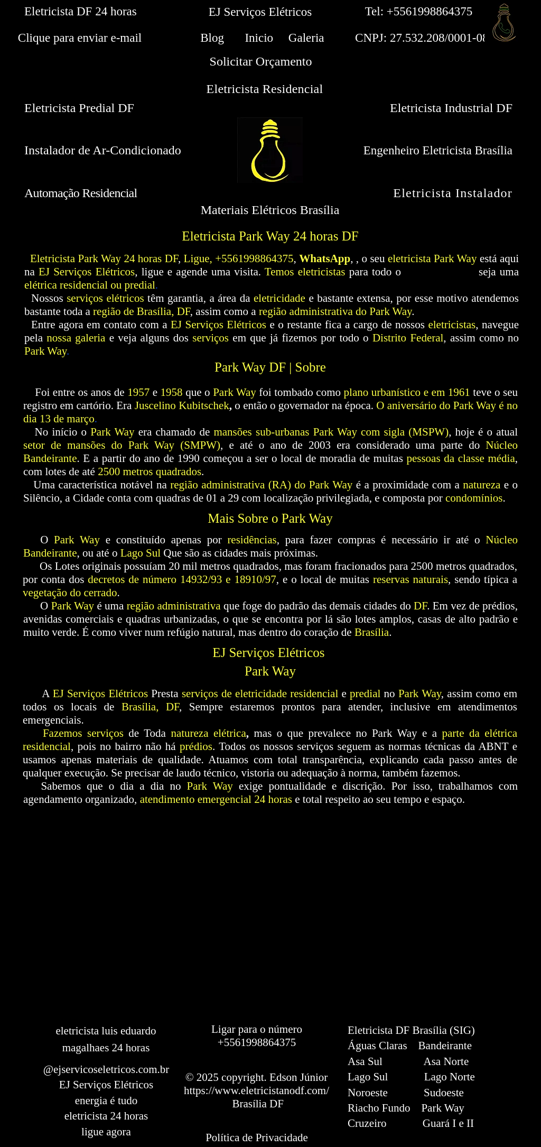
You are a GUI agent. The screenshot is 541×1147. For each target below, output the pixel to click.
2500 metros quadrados (149, 471)
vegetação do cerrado (70, 592)
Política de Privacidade (257, 1137)
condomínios (474, 498)
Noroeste (368, 1092)
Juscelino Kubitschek (182, 405)
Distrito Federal (407, 337)
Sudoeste (444, 1092)
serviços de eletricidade (234, 693)
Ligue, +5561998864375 (239, 258)
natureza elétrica (208, 733)
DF (420, 605)
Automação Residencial (80, 193)
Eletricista (52, 258)
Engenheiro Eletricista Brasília (437, 150)
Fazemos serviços (83, 733)
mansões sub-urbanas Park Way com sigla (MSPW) (331, 432)
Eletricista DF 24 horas (80, 11)
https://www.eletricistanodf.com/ (256, 1090)
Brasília (372, 632)
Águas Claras (377, 1045)
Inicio (259, 37)
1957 (138, 392)
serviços (210, 337)
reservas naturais (410, 579)
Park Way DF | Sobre (270, 367)
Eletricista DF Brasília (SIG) (411, 1030)
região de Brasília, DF (141, 311)
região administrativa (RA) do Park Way (261, 484)
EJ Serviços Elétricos (218, 324)
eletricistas (451, 324)
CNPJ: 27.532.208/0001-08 (419, 37)
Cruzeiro (367, 1123)
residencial (314, 693)
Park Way (455, 258)
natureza (481, 484)
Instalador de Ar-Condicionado (102, 150)
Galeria (306, 37)
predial (365, 693)
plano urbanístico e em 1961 (407, 392)
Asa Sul (365, 1061)
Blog (212, 37)
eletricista (409, 258)
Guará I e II (448, 1123)
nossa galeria (75, 337)
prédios (196, 746)
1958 (172, 392)
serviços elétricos (105, 298)
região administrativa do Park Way (335, 311)
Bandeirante (445, 1045)
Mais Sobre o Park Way (270, 518)
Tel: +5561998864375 (419, 11)
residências (251, 539)
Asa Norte (446, 1061)
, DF (167, 706)
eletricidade (279, 298)
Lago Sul (140, 553)
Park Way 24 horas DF (128, 258)
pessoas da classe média (460, 458)
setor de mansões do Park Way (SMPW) (121, 445)
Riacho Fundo (379, 1108)
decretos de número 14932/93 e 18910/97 (182, 579)
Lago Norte (449, 1076)
